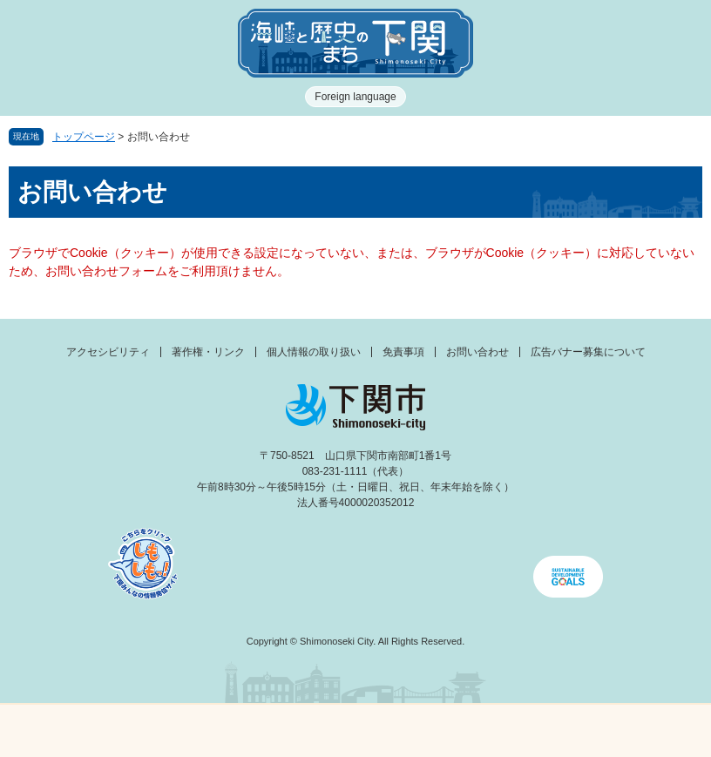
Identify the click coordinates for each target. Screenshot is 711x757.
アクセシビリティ (108, 352)
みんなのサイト (622, 731)
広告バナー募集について (588, 352)
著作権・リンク (208, 352)
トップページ (83, 137)
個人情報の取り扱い (314, 352)
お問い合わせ (477, 352)
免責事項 (403, 352)
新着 (267, 731)
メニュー (89, 726)
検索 (444, 731)
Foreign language (355, 97)
